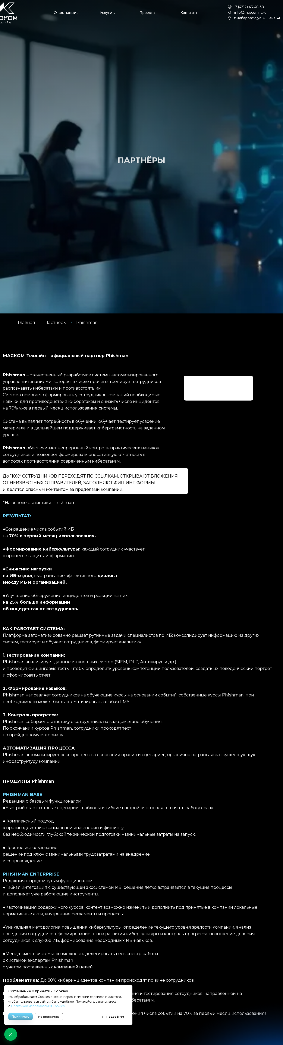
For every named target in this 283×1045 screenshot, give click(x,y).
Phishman (87, 322)
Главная (26, 322)
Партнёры (55, 322)
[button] (65, 13)
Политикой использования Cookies (38, 1006)
